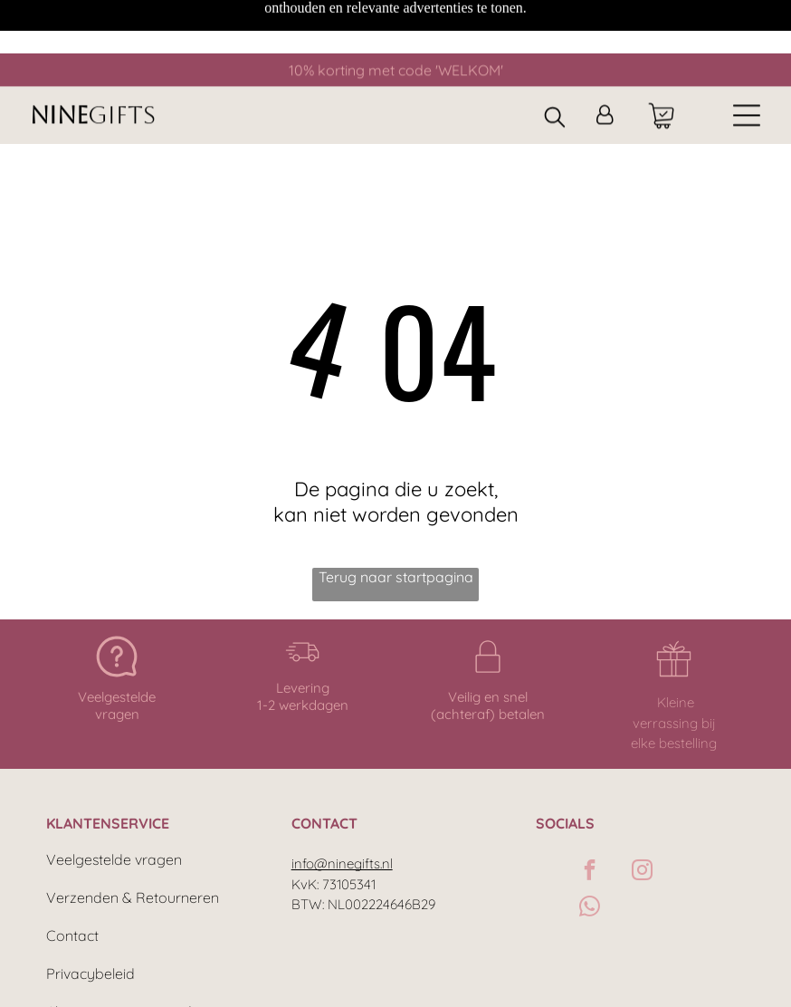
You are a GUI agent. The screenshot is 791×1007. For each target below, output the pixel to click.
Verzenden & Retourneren (132, 836)
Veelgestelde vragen (114, 798)
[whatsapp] (589, 847)
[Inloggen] (604, 62)
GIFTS (122, 61)
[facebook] (589, 810)
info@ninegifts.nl (342, 801)
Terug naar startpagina (396, 515)
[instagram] (642, 810)
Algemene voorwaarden (127, 950)
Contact (72, 874)
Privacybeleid (90, 912)
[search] (555, 65)
